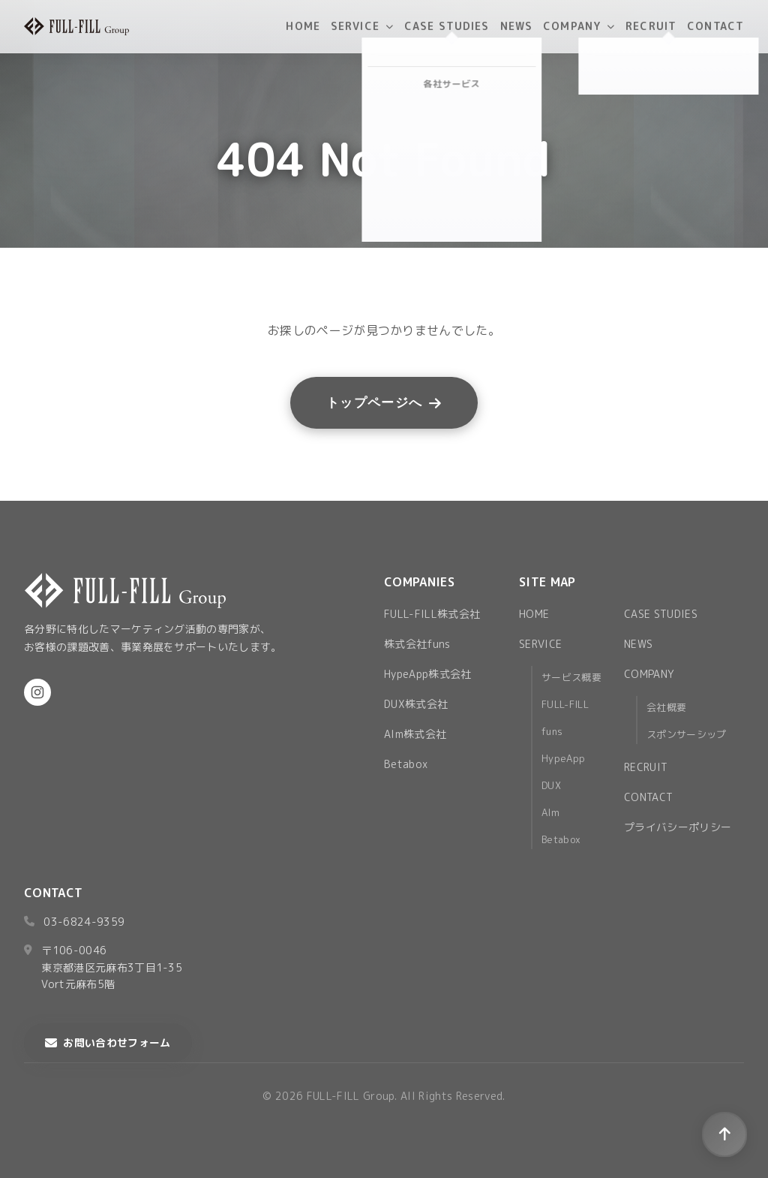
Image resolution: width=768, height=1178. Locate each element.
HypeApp (563, 758)
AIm (551, 812)
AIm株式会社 (415, 734)
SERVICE (362, 26)
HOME (303, 26)
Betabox (406, 764)
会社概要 (666, 707)
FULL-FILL (565, 704)
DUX (551, 785)
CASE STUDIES (446, 26)
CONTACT (715, 26)
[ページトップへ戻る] (725, 1134)
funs (552, 731)
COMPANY (579, 26)
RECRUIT (651, 26)
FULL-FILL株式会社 (432, 614)
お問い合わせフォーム (108, 1042)
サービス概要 (572, 677)
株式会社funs (417, 644)
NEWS (516, 26)
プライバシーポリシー (677, 827)
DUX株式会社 (416, 704)
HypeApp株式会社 (428, 674)
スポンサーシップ (686, 734)
